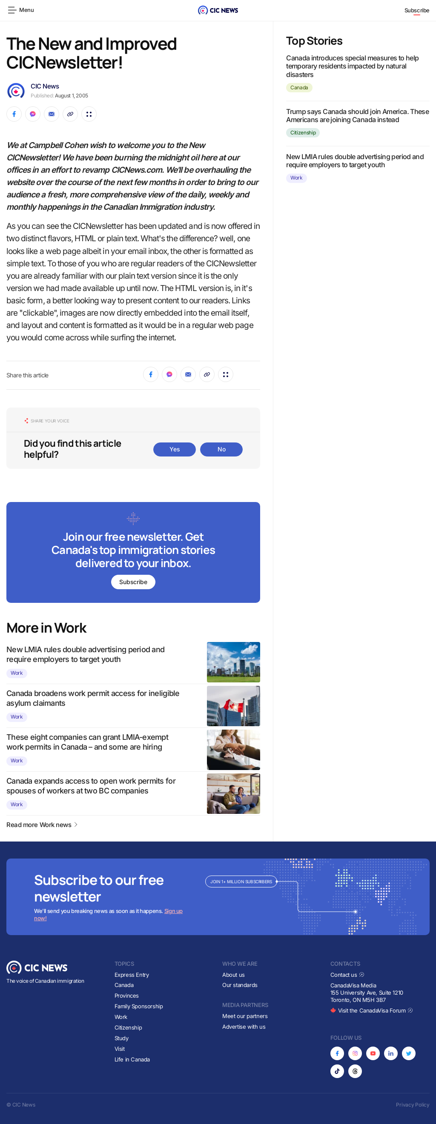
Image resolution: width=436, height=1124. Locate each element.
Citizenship (303, 132)
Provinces (127, 995)
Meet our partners (244, 1016)
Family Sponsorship (139, 1006)
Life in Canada (132, 1059)
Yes (174, 449)
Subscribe (417, 10)
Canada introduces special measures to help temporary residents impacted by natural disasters (352, 66)
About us (233, 974)
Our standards (240, 984)
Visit (120, 1048)
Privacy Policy (413, 1104)
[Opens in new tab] (337, 1053)
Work (17, 673)
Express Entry (132, 974)
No (221, 449)
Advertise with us (243, 1026)
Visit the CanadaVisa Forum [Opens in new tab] (371, 1010)
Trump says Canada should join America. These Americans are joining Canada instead (357, 115)
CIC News (45, 86)
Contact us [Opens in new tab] (347, 974)
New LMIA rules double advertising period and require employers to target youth (355, 160)
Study (122, 1038)
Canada (299, 87)
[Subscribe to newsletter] (133, 553)
